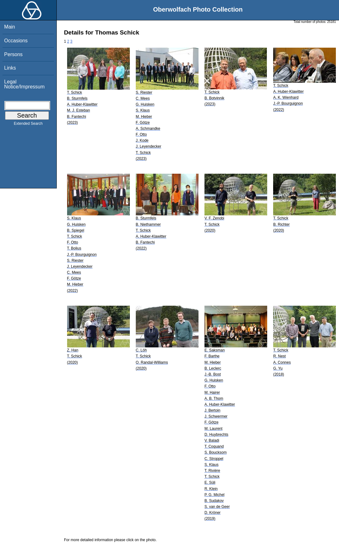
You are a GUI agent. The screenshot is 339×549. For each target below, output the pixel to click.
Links (10, 68)
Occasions (16, 40)
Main (9, 26)
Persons (13, 54)
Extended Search (28, 125)
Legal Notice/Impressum (24, 84)
